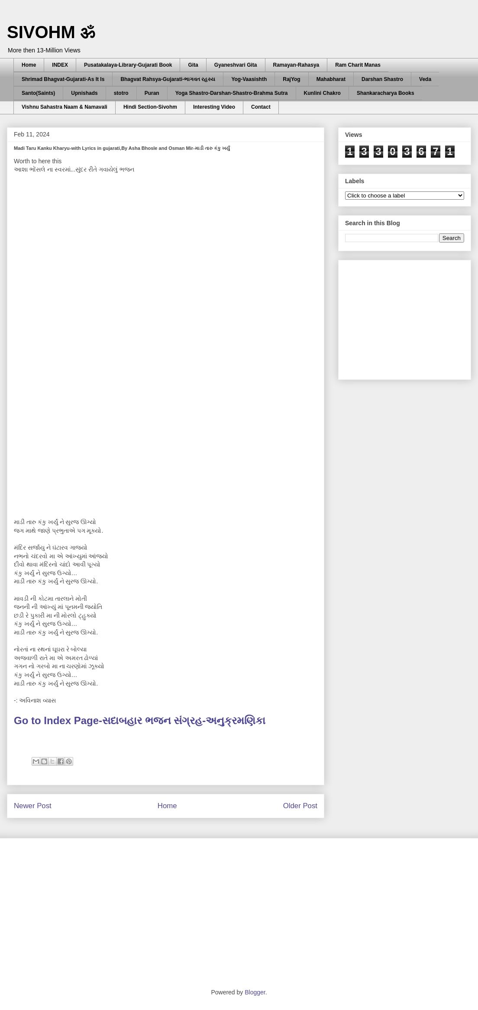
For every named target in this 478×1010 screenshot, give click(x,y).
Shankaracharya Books (385, 93)
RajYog (291, 79)
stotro (121, 93)
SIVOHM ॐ (51, 32)
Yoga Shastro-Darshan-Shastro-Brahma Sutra (231, 93)
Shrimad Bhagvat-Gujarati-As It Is (63, 79)
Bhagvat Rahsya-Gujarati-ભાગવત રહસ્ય (167, 79)
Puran (152, 93)
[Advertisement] (410, 317)
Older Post (300, 806)
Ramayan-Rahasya (296, 65)
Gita (193, 65)
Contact (261, 107)
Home (29, 65)
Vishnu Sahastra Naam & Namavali (64, 107)
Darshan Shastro (382, 79)
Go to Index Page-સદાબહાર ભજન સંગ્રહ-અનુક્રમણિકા (141, 720)
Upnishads (84, 93)
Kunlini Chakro (322, 93)
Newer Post (33, 806)
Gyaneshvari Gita (235, 65)
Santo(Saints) (38, 93)
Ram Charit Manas (358, 65)
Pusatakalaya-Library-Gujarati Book (128, 65)
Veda (425, 79)
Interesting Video (214, 107)
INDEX (60, 65)
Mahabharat (331, 79)
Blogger (255, 992)
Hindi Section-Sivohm (150, 107)
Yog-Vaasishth (249, 79)
